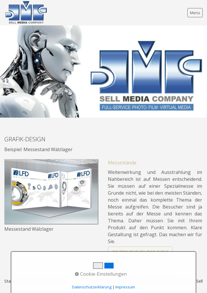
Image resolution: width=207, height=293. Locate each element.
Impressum (125, 287)
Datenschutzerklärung (92, 287)
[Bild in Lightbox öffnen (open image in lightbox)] (51, 191)
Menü (195, 12)
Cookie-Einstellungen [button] (101, 274)
